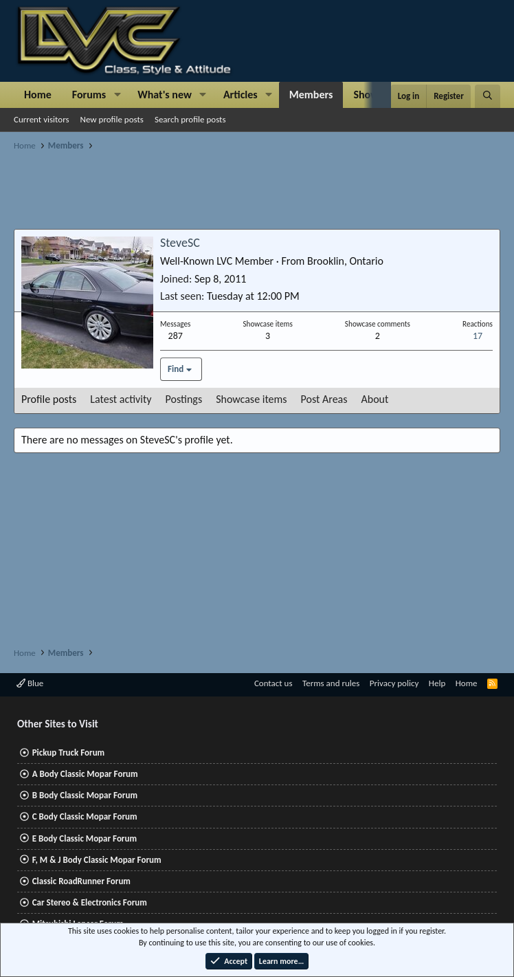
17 (477, 336)
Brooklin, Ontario (345, 260)
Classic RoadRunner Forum (81, 881)
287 (175, 336)
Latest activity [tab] (120, 399)
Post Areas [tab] (324, 399)
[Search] (487, 96)
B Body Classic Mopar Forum (84, 795)
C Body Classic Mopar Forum (84, 816)
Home (38, 94)
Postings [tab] (184, 399)
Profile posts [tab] (48, 399)
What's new (164, 94)
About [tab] (375, 399)
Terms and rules (330, 683)
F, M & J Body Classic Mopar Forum (96, 860)
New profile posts (112, 119)
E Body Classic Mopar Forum (84, 838)
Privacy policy (394, 683)
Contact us (273, 683)
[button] (117, 95)
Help (437, 683)
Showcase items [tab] (251, 399)
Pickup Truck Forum (68, 752)
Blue (29, 683)
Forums (89, 94)
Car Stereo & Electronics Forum (89, 902)
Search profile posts (190, 119)
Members (311, 94)
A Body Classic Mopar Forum (85, 774)
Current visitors (41, 119)
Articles (240, 94)
